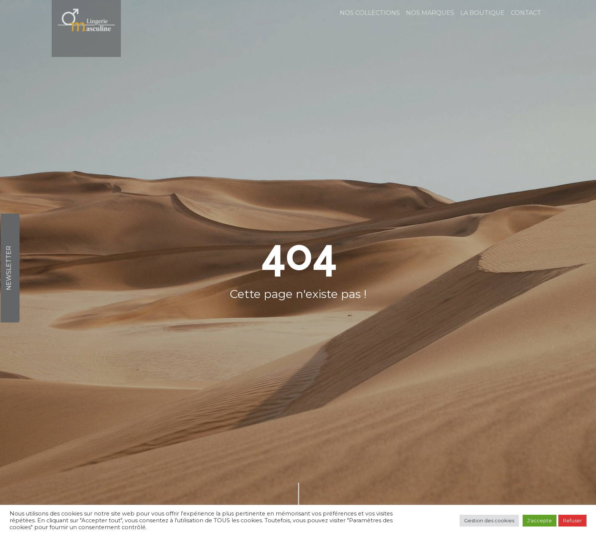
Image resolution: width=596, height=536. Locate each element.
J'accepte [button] (539, 520)
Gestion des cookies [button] (489, 520)
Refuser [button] (572, 520)
